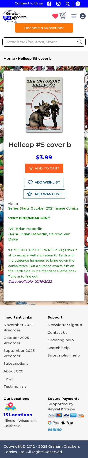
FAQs (8, 378)
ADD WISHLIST (44, 182)
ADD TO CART (44, 168)
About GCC (13, 371)
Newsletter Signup (65, 325)
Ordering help (61, 340)
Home (9, 58)
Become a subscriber (44, 28)
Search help (59, 347)
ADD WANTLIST (44, 194)
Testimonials (15, 386)
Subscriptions (16, 363)
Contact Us (58, 332)
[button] (74, 17)
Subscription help (64, 355)
